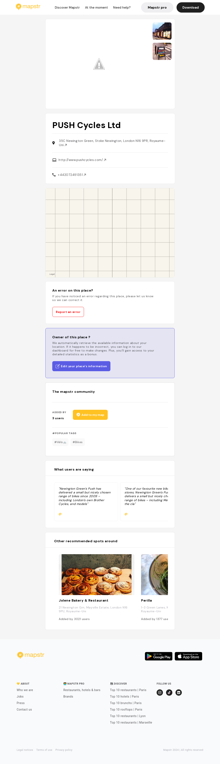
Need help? (122, 7)
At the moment (96, 7)
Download (190, 7)
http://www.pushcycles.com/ (82, 160)
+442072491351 (72, 175)
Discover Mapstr (67, 7)
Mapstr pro (157, 7)
